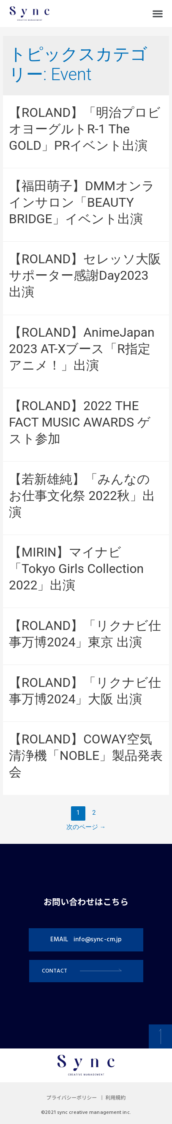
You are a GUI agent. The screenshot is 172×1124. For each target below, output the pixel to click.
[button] (157, 13)
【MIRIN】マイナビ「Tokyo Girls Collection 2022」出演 (76, 568)
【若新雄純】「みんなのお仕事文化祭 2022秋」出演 (82, 495)
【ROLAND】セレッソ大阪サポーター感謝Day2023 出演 (85, 275)
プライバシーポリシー (71, 1098)
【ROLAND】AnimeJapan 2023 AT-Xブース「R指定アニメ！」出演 (81, 349)
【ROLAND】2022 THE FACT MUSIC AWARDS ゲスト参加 (79, 422)
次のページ (86, 827)
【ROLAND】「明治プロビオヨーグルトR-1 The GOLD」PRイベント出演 (85, 129)
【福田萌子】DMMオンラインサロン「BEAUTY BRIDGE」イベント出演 (82, 202)
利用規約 (115, 1098)
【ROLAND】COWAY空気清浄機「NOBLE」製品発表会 (86, 755)
